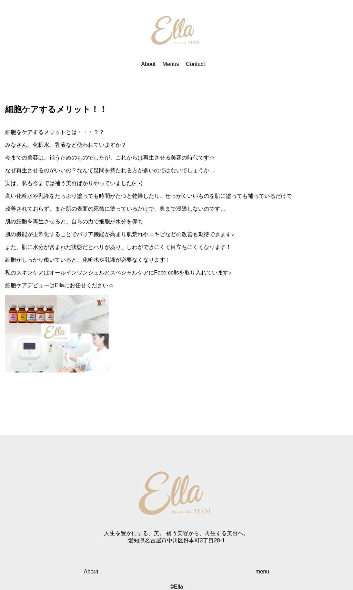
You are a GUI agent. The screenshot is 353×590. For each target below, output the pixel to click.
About (148, 64)
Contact (195, 64)
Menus (170, 64)
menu (262, 571)
